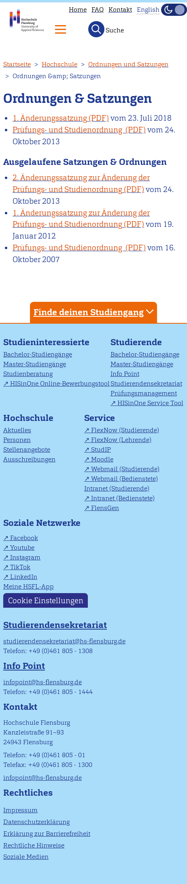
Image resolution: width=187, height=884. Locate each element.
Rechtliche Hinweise (33, 845)
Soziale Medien (26, 856)
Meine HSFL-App (28, 586)
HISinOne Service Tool (150, 403)
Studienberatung (28, 373)
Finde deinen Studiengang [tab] (95, 311)
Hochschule (59, 64)
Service (99, 418)
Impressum (20, 810)
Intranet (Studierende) (116, 488)
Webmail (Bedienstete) (124, 478)
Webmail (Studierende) (125, 469)
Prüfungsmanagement (143, 393)
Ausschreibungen (29, 459)
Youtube (22, 547)
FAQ (97, 9)
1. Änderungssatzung (50, 118)
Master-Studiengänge (34, 364)
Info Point (124, 373)
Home (78, 9)
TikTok (20, 567)
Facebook (24, 538)
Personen (17, 440)
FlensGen (105, 508)
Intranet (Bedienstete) (123, 498)
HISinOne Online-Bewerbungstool (60, 383)
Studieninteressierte (46, 342)
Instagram (25, 557)
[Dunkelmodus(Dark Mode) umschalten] (174, 10)
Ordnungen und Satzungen (128, 64)
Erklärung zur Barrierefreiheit (46, 833)
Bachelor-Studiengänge (37, 354)
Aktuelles (17, 430)
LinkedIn (23, 576)
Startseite (17, 64)
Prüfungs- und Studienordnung (68, 130)
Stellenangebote (26, 449)
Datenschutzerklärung (36, 822)
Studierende (136, 342)
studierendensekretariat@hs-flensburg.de (64, 641)
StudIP (101, 449)
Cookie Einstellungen (45, 600)
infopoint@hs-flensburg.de (42, 682)
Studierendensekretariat (146, 383)
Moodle (102, 459)
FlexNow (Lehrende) (121, 440)
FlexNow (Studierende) (125, 430)
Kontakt (120, 9)
